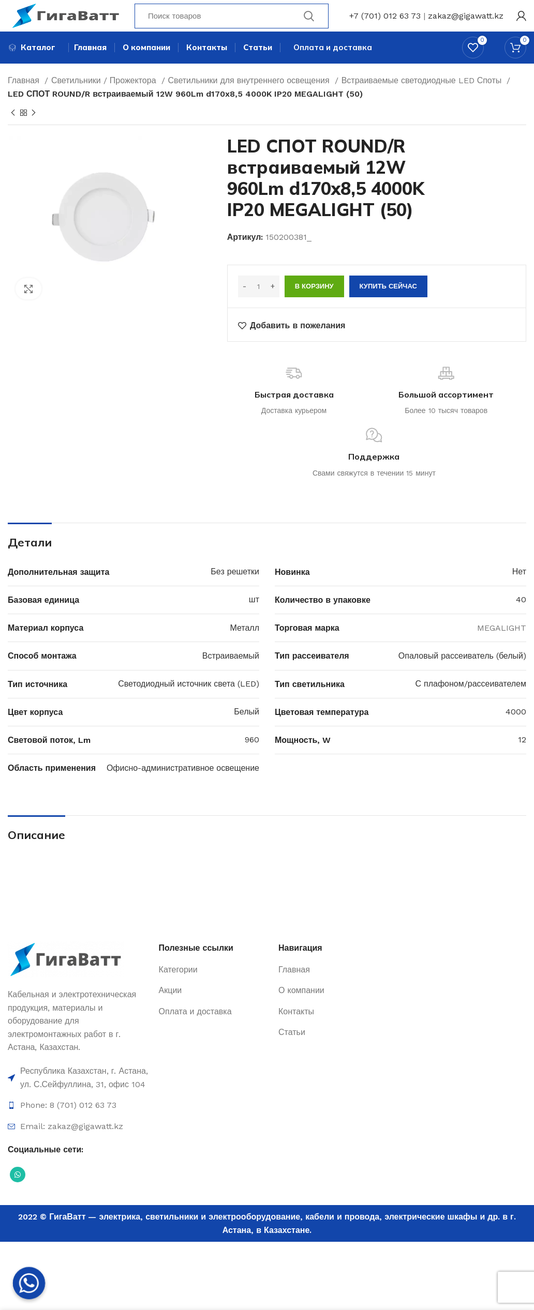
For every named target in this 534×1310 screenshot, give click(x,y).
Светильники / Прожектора (105, 99)
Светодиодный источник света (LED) (188, 702)
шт (254, 618)
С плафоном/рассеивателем (471, 702)
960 (252, 759)
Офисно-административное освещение (183, 786)
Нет (519, 591)
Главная (25, 99)
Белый (246, 731)
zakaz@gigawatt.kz (465, 23)
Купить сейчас (388, 305)
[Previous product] (13, 132)
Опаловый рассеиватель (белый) (462, 674)
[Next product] (33, 132)
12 (522, 759)
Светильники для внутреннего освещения (250, 99)
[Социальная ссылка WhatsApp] (17, 1193)
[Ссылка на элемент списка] (78, 1097)
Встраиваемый (230, 674)
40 (521, 618)
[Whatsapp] (29, 1283)
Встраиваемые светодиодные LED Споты (423, 99)
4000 (516, 731)
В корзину (314, 305)
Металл (244, 646)
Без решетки (235, 591)
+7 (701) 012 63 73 (385, 23)
